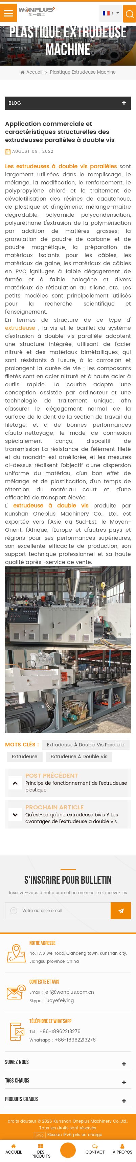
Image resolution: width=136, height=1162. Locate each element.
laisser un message (68, 1150)
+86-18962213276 (60, 1031)
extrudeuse (21, 328)
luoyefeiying (59, 1001)
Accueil (31, 72)
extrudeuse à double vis (79, 757)
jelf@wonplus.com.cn (69, 992)
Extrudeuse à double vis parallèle (85, 745)
